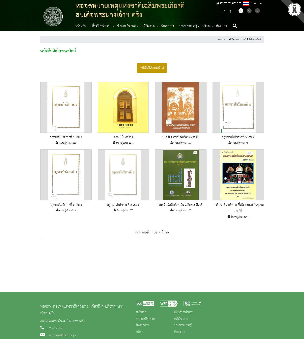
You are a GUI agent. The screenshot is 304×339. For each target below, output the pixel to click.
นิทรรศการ (167, 26)
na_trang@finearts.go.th (63, 335)
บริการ (140, 332)
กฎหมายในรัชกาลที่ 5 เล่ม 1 (66, 137)
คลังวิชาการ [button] (148, 26)
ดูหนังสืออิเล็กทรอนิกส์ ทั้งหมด (152, 232)
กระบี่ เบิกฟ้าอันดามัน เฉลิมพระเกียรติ (180, 205)
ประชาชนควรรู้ (183, 325)
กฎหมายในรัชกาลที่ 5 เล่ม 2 (238, 137)
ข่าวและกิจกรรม (145, 319)
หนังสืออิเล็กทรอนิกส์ (252, 39)
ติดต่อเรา (221, 26)
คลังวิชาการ (234, 39)
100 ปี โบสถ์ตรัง (123, 137)
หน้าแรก (221, 39)
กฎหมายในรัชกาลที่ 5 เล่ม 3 (66, 205)
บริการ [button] (206, 26)
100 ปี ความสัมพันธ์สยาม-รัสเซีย (180, 137)
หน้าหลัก (81, 26)
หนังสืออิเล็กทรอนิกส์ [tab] (152, 68)
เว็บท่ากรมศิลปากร (229, 3)
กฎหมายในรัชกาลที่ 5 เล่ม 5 (123, 205)
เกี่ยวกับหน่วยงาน (184, 312)
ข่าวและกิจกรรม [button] (126, 26)
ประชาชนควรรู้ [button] (188, 26)
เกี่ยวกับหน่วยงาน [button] (101, 26)
